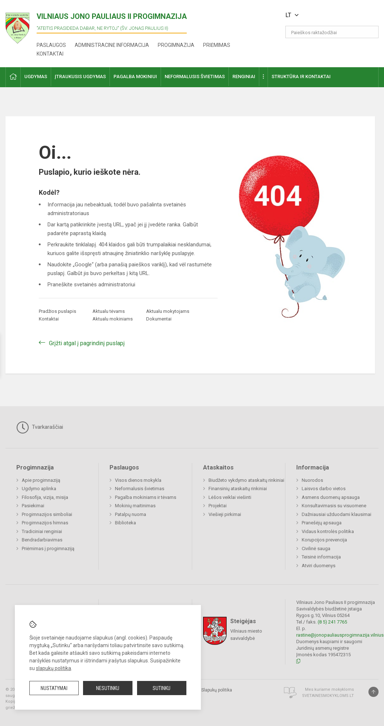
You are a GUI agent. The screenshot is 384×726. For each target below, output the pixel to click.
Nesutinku (107, 688)
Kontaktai (50, 54)
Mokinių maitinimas (135, 505)
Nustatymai (54, 688)
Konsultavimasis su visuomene (334, 505)
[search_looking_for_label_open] (370, 32)
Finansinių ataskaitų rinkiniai (237, 488)
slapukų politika (53, 668)
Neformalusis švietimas (139, 488)
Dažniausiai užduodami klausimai (336, 514)
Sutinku (161, 688)
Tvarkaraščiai (39, 427)
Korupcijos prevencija (324, 540)
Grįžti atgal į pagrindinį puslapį (87, 343)
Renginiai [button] (243, 76)
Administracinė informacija (112, 45)
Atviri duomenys (318, 565)
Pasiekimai (33, 505)
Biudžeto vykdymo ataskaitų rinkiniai (246, 480)
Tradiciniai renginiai (42, 531)
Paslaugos (51, 45)
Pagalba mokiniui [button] (135, 76)
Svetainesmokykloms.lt (328, 695)
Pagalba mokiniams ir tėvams (145, 497)
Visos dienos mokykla (138, 480)
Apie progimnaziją (41, 480)
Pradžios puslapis (57, 311)
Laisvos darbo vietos (324, 488)
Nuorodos (312, 480)
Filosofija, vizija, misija (45, 497)
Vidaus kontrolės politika (328, 531)
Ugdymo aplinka (39, 488)
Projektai (217, 505)
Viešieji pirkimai (224, 514)
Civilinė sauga (316, 548)
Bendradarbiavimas (42, 540)
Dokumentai (159, 319)
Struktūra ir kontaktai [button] (301, 76)
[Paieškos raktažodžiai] (332, 32)
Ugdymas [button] (35, 76)
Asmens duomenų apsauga (331, 497)
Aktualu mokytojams (167, 311)
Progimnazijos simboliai (47, 514)
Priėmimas (216, 45)
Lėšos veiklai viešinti (229, 497)
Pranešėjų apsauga (322, 522)
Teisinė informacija (321, 557)
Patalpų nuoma (130, 514)
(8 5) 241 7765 (332, 622)
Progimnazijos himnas (45, 522)
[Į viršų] (373, 692)
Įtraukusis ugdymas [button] (80, 76)
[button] (329, 15)
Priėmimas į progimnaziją (48, 548)
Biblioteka (125, 522)
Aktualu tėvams (108, 311)
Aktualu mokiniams (112, 319)
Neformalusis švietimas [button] (195, 76)
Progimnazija (176, 45)
